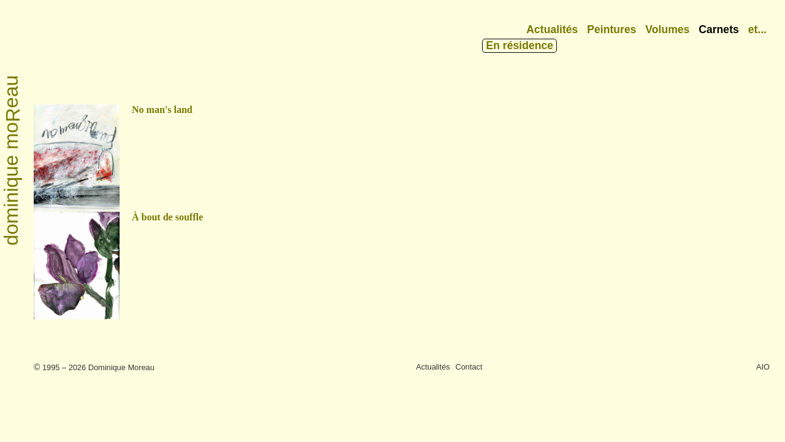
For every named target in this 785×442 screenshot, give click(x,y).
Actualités (552, 29)
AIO (763, 366)
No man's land (162, 109)
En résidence (519, 45)
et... (757, 29)
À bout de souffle (167, 217)
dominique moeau (12, 161)
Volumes (667, 29)
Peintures (611, 29)
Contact (468, 366)
